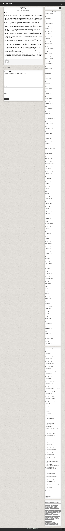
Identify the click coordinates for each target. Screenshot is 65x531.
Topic (46, 415)
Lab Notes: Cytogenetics (49, 442)
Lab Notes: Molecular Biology (49, 467)
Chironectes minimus (48, 273)
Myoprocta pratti (47, 136)
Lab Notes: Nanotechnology (49, 470)
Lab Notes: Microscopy (49, 430)
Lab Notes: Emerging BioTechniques (51, 428)
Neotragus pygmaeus (48, 98)
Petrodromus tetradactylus (49, 48)
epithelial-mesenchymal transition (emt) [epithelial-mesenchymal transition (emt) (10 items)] (54, 511)
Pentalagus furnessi (48, 248)
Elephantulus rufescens (49, 123)
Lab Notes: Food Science (49, 447)
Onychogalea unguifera (49, 31)
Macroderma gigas (48, 316)
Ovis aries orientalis (48, 263)
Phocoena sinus (47, 213)
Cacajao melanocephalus (49, 343)
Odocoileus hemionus (48, 241)
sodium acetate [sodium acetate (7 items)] (54, 523)
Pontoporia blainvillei (48, 198)
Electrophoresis (48, 426)
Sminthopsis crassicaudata (49, 163)
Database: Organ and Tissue (49, 391)
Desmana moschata (48, 256)
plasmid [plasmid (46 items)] (52, 519)
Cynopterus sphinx (48, 176)
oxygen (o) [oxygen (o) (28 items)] (47, 519)
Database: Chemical (23, 7)
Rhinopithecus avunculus (49, 223)
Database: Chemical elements (49, 371)
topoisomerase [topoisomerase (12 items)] (54, 524)
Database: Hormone (48, 383)
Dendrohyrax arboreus (48, 253)
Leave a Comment (27, 10)
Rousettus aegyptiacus (48, 318)
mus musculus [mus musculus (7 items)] (51, 518)
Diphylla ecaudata (48, 313)
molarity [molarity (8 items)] (55, 517)
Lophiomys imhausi (48, 166)
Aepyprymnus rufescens (49, 108)
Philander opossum (48, 271)
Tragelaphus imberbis (48, 111)
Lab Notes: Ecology (48, 444)
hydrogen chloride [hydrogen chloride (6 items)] (48, 516)
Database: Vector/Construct (49, 401)
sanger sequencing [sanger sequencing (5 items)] (48, 523)
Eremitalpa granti (48, 121)
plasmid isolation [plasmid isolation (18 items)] (48, 521)
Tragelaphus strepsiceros (49, 103)
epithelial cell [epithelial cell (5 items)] (47, 512)
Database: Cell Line (48, 366)
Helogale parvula (48, 233)
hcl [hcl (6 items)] (46, 513)
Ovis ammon (47, 238)
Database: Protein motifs (49, 396)
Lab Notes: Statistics (48, 487)
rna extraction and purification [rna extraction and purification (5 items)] (50, 522)
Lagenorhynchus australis (49, 196)
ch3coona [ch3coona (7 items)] (47, 508)
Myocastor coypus (48, 298)
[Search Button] (61, 4)
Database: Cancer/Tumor (49, 363)
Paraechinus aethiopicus (49, 128)
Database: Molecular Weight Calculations (51, 388)
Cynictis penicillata (48, 231)
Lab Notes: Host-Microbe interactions (52, 465)
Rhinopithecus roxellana (49, 338)
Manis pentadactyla (48, 293)
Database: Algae (47, 353)
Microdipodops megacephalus (50, 148)
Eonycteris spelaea (48, 178)
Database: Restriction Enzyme (50, 398)
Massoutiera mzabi (48, 151)
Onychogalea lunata (48, 33)
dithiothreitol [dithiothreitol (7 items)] (58, 510)
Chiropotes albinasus (48, 206)
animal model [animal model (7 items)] (47, 505)
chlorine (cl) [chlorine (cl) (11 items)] (52, 508)
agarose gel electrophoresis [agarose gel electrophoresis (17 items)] (54, 502)
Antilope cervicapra (48, 86)
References (47, 409)
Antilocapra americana (48, 88)
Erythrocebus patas (48, 341)
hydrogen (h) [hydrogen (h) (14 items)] (55, 514)
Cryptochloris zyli (48, 38)
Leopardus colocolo (48, 216)
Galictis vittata (47, 143)
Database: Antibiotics (48, 356)
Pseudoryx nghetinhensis (49, 301)
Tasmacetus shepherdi (48, 201)
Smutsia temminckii (48, 153)
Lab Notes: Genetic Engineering (50, 449)
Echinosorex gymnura (48, 126)
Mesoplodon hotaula (48, 43)
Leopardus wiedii (48, 146)
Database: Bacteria (48, 361)
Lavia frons (47, 188)
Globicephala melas (48, 321)
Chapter (47, 406)
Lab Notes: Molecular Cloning (50, 468)
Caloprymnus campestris (49, 16)
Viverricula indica (48, 76)
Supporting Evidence (49, 413)
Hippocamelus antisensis (49, 21)
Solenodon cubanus (48, 258)
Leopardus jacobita (48, 218)
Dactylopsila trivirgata (48, 133)
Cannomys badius (48, 168)
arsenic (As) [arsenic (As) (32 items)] (47, 506)
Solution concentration (49, 497)
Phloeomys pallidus (48, 303)
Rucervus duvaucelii (48, 243)
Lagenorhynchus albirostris (49, 61)
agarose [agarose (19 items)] (47, 502)
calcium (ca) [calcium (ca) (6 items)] (47, 507)
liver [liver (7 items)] (46, 517)
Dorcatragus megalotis (48, 96)
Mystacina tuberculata (48, 53)
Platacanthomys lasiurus (49, 161)
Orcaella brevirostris (48, 323)
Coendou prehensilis (48, 173)
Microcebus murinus (48, 328)
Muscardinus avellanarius (49, 158)
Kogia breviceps (47, 331)
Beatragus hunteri (48, 106)
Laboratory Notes (7, 3)
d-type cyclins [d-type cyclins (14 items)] (52, 510)
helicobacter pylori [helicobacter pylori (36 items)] (48, 514)
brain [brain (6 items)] (52, 506)
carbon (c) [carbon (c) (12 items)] (53, 507)
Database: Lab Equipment (49, 386)
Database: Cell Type (48, 368)
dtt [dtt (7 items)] (46, 511)
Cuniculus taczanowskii (49, 171)
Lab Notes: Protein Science (49, 481)
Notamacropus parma (48, 116)
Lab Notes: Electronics (49, 459)
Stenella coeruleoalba (48, 326)
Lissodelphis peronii (48, 71)
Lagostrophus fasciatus (49, 26)
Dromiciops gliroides (48, 276)
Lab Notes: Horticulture (49, 454)
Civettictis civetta (48, 78)
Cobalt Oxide (23, 9)
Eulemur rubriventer (48, 81)
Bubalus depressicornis (49, 278)
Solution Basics (47, 496)
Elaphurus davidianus (48, 246)
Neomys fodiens (47, 266)
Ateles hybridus (47, 83)
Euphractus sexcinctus (48, 141)
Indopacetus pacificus (48, 56)
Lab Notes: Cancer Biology (49, 435)
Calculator (47, 462)
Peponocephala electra (48, 333)
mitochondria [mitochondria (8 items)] (51, 517)
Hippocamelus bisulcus (49, 23)
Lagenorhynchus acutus (49, 63)
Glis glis (46, 288)
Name (5, 86)
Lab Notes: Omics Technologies (50, 473)
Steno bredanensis (48, 73)
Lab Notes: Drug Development (50, 476)
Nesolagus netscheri (48, 306)
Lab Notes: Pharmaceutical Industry (51, 475)
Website (5, 93)
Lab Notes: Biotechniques (49, 423)
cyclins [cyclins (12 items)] (47, 510)
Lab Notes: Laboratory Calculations (50, 461)
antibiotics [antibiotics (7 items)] (55, 505)
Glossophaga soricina (48, 181)
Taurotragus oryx (48, 91)
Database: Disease (48, 373)
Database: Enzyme (48, 376)
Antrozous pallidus (48, 186)
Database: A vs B (47, 351)
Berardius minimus (48, 46)
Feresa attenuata (47, 66)
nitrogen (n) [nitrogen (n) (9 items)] (57, 518)
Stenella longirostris (48, 68)
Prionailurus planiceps (48, 236)
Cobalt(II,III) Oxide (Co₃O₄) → (39, 67)
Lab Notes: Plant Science (49, 479)
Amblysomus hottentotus (49, 41)
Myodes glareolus (48, 283)
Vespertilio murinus (48, 51)
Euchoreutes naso (48, 286)
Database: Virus (47, 403)
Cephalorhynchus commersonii (50, 191)
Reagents (46, 490)
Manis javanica (47, 291)
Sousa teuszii (47, 193)
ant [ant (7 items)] (52, 505)
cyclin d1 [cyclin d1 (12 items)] (57, 508)
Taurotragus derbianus (48, 101)
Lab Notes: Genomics (48, 452)
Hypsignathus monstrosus (49, 311)
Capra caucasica (47, 261)
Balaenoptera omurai (48, 203)
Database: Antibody (48, 358)
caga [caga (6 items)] (55, 506)
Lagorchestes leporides (49, 13)
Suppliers (47, 411)
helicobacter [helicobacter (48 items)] (50, 513)
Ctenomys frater (47, 296)
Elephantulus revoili (48, 36)
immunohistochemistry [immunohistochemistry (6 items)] (56, 516)
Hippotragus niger (48, 93)
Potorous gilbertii (48, 18)
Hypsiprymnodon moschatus (49, 118)
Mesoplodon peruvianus (49, 58)
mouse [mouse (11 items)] (46, 518)
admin (18, 10)
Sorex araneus (47, 268)
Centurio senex (47, 183)
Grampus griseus (48, 308)
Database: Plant (47, 393)
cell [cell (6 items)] (57, 507)
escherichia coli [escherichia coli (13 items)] (54, 512)
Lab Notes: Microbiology (49, 464)
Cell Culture (47, 424)
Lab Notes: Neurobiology (49, 471)
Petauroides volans (48, 131)
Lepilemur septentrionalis (49, 211)
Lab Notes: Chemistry (48, 439)
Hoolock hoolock (48, 221)
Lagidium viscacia (48, 138)
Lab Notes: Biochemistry (49, 420)
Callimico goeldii (48, 208)
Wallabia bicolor (47, 113)
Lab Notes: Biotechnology (49, 433)
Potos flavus (47, 228)
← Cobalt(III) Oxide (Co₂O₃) (7, 67)
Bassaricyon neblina (48, 226)
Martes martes (47, 336)
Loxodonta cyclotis (48, 251)
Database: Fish (47, 378)
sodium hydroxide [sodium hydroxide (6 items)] (48, 524)
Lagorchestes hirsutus (48, 28)
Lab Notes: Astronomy (48, 418)
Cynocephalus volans (48, 156)
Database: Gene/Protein (49, 381)
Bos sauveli (47, 281)
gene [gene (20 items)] (59, 512)
